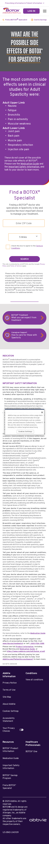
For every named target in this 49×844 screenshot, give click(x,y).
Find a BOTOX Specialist (9, 787)
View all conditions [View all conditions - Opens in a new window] (34, 679)
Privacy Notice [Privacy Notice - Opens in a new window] (10, 683)
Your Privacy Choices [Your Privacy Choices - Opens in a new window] (9, 729)
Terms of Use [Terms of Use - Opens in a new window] (9, 690)
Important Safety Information (23, 166)
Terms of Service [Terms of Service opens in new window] (16, 266)
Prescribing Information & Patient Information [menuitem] (23, 3)
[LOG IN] (31, 11)
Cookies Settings (11, 711)
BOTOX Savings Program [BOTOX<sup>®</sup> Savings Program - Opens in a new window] (10, 777)
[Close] (42, 412)
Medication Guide (30, 163)
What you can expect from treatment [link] (26, 318)
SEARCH (24, 259)
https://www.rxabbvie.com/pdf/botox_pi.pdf (26, 651)
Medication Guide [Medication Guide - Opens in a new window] (11, 758)
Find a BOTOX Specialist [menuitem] (16, 19)
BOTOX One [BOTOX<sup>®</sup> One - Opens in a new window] (31, 751)
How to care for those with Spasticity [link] (26, 335)
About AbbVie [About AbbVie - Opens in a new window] (9, 704)
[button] (44, 11)
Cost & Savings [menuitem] (40, 20)
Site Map (7, 697)
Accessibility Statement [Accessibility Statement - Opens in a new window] (9, 720)
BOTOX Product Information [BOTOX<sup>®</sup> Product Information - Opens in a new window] (10, 750)
